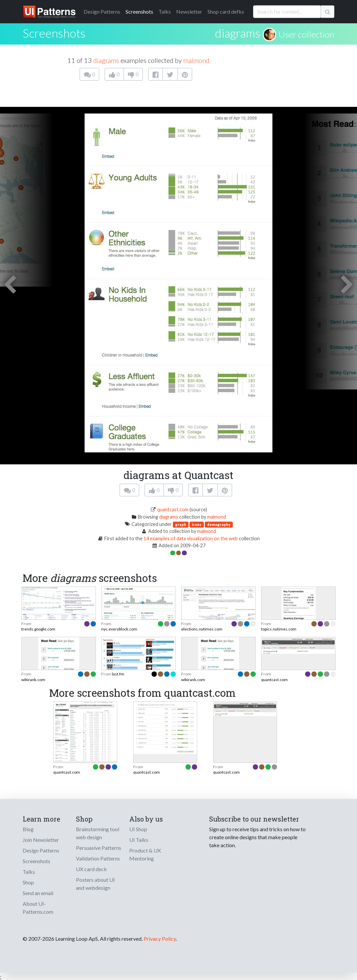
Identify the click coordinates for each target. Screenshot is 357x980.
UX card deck (91, 869)
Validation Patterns (98, 858)
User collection (306, 34)
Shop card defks (225, 11)
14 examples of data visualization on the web (191, 538)
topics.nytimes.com (278, 628)
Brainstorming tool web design (97, 833)
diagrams (237, 33)
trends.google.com (38, 628)
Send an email (38, 893)
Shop (28, 882)
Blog (28, 829)
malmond (196, 60)
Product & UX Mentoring (145, 854)
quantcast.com (172, 509)
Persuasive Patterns (98, 848)
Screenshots (139, 11)
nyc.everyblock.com (119, 628)
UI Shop (138, 829)
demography (218, 524)
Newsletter (189, 11)
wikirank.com (33, 679)
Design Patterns (41, 850)
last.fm (118, 673)
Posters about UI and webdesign (95, 883)
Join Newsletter (41, 840)
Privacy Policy (160, 938)
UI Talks (138, 840)
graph (180, 524)
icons (196, 524)
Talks (165, 11)
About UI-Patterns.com (38, 907)
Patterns (102, 11)
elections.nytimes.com (201, 628)
